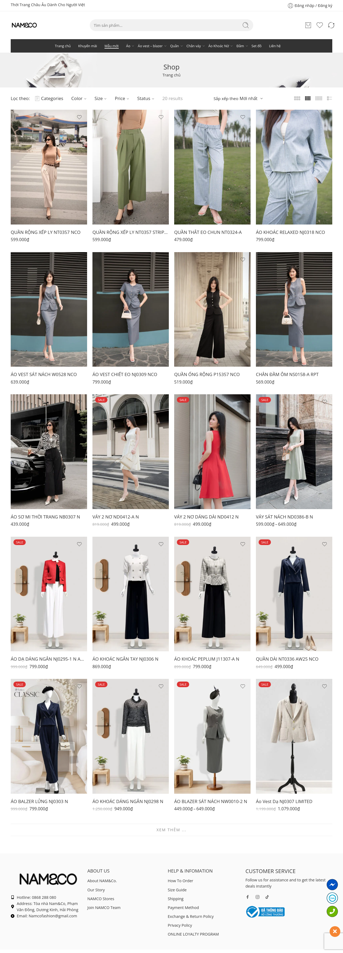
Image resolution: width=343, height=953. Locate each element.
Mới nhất (248, 100)
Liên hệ (312, 46)
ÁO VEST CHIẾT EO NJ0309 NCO (124, 376)
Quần (179, 46)
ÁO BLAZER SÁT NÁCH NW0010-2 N (210, 803)
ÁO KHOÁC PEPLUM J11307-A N (206, 660)
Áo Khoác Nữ (238, 46)
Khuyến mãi (66, 46)
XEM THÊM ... (171, 831)
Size (101, 100)
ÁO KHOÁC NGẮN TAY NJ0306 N (125, 660)
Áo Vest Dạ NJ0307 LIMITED (284, 803)
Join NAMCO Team (104, 908)
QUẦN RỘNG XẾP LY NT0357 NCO (45, 233)
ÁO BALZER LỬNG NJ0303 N (39, 803)
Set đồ (288, 46)
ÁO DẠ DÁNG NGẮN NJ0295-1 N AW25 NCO (49, 660)
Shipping (176, 900)
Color (79, 100)
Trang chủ (33, 46)
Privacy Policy (180, 926)
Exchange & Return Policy (191, 917)
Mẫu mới (97, 46)
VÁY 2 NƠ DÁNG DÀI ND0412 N (206, 518)
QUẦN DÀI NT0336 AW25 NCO (287, 660)
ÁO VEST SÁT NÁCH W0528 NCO (44, 376)
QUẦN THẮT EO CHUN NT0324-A (208, 233)
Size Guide (177, 891)
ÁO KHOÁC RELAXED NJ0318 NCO (290, 233)
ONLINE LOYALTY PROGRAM (193, 935)
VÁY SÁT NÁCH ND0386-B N (284, 518)
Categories (49, 100)
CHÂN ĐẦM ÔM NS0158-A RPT (287, 376)
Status (146, 100)
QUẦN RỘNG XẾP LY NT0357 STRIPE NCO (130, 233)
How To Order (180, 882)
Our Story (96, 891)
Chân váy (205, 46)
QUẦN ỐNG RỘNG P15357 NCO (207, 376)
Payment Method (183, 908)
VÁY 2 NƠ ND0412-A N (115, 518)
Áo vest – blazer (148, 46)
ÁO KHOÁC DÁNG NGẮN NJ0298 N (127, 803)
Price (123, 100)
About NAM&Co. (102, 882)
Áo (119, 46)
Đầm (266, 46)
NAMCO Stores (100, 900)
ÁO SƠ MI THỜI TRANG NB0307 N (45, 518)
